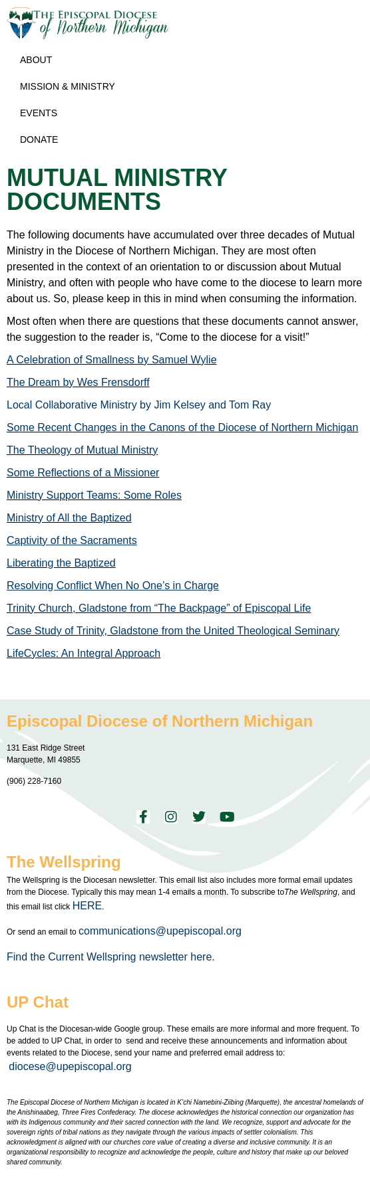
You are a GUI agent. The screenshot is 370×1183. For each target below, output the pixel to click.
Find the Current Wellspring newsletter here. (112, 956)
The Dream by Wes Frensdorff (78, 382)
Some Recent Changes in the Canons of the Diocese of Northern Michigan (182, 427)
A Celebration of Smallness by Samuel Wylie (112, 359)
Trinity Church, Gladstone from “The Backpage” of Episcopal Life (159, 608)
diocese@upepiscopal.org (70, 1066)
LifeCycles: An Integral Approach (83, 653)
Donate (39, 139)
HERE (87, 905)
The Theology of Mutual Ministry (82, 450)
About (39, 59)
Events (42, 113)
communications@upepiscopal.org (160, 931)
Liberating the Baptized (61, 563)
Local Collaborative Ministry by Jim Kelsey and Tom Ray (139, 404)
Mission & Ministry (71, 86)
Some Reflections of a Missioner (83, 472)
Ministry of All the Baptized (69, 517)
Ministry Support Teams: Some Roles (94, 495)
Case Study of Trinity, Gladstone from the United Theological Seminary (173, 630)
